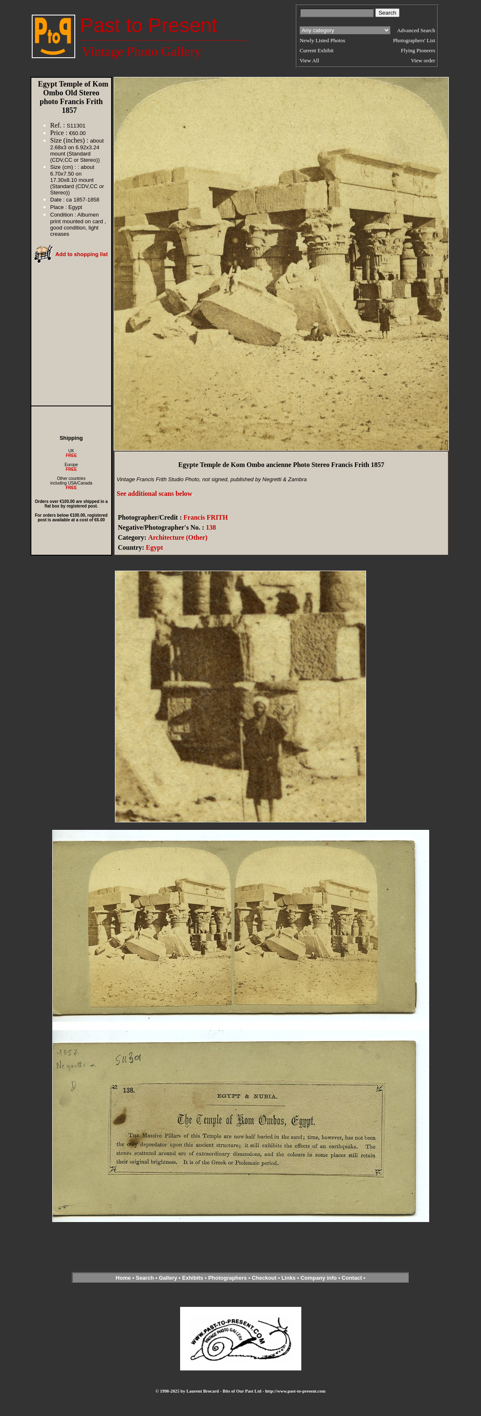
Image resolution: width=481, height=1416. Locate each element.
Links (288, 1278)
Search (145, 1278)
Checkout (264, 1278)
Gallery (168, 1278)
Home (123, 1278)
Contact (352, 1278)
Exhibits (193, 1278)
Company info (319, 1278)
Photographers (227, 1278)
